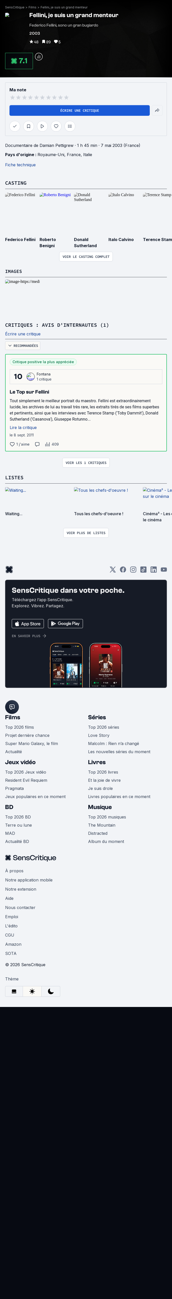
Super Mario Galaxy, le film (31, 742)
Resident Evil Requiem (26, 779)
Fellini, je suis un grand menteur (64, 7)
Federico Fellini (20, 239)
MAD (10, 832)
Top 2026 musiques (107, 816)
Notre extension (20, 888)
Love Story (98, 734)
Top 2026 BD (18, 816)
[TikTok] (143, 570)
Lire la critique (23, 427)
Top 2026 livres (103, 771)
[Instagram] (133, 570)
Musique (100, 806)
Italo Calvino (121, 239)
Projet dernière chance (27, 734)
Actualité (13, 750)
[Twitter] (113, 570)
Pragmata (14, 787)
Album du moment (106, 840)
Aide (9, 897)
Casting (16, 183)
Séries (97, 716)
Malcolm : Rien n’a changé (113, 742)
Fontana (44, 373)
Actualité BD (17, 840)
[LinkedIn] (154, 570)
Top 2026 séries (103, 726)
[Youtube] (164, 570)
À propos (14, 870)
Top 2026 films (19, 726)
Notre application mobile (29, 879)
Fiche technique (20, 164)
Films (32, 7)
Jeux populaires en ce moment (35, 795)
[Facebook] (123, 570)
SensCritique (14, 7)
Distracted (97, 832)
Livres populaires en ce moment (119, 795)
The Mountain (101, 824)
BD (9, 806)
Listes (14, 477)
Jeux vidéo (20, 761)
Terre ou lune (18, 824)
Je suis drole (100, 787)
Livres (97, 761)
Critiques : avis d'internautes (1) (57, 324)
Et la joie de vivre (104, 779)
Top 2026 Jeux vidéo (25, 771)
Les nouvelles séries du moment (119, 750)
